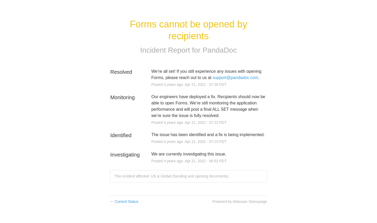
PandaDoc (220, 50)
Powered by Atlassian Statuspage (239, 201)
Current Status (124, 201)
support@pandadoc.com (235, 77)
